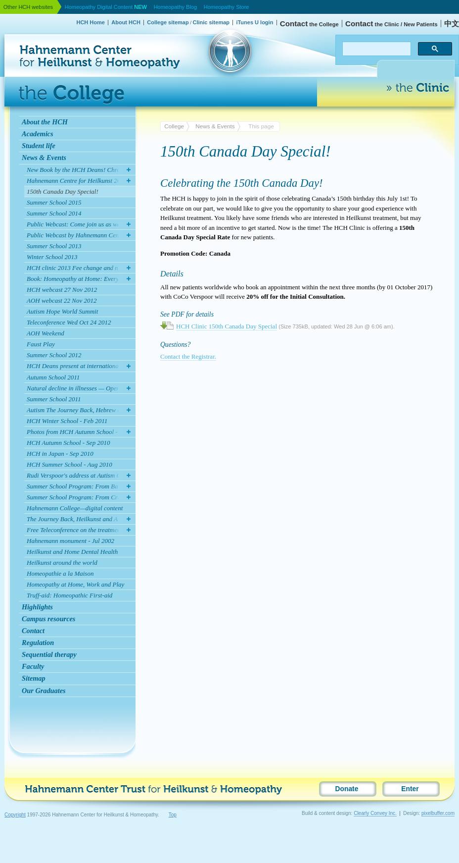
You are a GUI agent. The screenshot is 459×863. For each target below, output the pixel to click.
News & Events (44, 158)
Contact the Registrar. (188, 356)
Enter (409, 789)
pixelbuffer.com (438, 813)
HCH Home (90, 22)
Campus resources (48, 619)
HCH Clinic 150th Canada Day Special (226, 326)
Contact (33, 631)
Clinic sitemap (211, 22)
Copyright (15, 814)
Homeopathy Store (226, 7)
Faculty (33, 666)
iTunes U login (254, 22)
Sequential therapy (49, 654)
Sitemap (34, 678)
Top (173, 814)
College (174, 126)
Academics (37, 134)
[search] (375, 49)
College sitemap (167, 22)
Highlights (37, 607)
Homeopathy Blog (175, 7)
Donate (347, 789)
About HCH (125, 22)
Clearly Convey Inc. (375, 813)
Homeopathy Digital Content (106, 7)
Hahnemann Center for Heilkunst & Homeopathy (53, 32)
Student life (38, 146)
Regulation (38, 643)
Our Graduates (44, 691)
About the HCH (45, 122)
